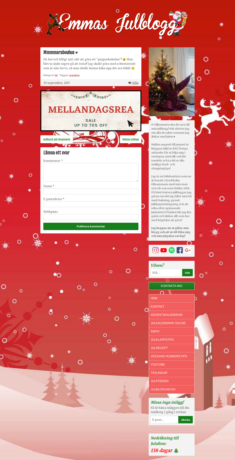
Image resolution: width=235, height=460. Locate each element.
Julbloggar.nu (163, 389)
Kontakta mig (171, 286)
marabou (74, 75)
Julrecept (159, 348)
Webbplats (50, 212)
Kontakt (157, 306)
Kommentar (53, 161)
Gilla (133, 83)
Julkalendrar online (168, 323)
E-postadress (53, 199)
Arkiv (155, 331)
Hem (154, 298)
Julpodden (160, 381)
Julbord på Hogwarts (56, 139)
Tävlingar (159, 372)
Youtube (158, 364)
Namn (48, 186)
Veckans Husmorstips (169, 356)
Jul (56, 75)
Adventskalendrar (166, 314)
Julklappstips (162, 339)
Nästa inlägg (130, 139)
